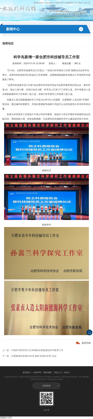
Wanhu (60, 379)
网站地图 (49, 3)
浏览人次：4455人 (62, 372)
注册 (85, 3)
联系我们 (27, 372)
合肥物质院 (69, 3)
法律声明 (37, 372)
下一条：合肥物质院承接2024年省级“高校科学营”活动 (29, 356)
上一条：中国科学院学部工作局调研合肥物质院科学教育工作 (32, 350)
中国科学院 (58, 3)
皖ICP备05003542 (70, 377)
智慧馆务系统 (38, 3)
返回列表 (86, 343)
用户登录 (78, 3)
